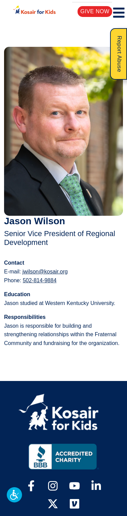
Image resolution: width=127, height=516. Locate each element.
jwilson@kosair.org (45, 271)
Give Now (95, 11)
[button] (14, 494)
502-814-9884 (40, 280)
